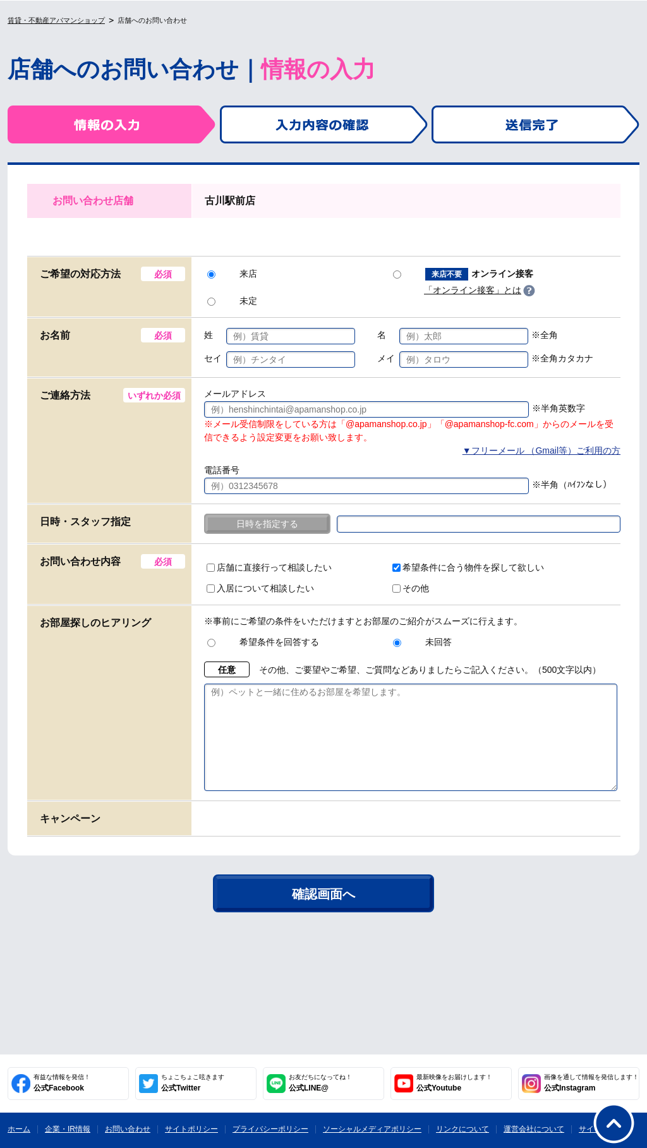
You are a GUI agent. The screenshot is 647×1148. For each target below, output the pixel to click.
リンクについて (462, 1129)
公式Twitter (192, 1082)
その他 (410, 588)
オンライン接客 (463, 274)
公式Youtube (454, 1082)
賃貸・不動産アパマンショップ (56, 20)
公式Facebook (61, 1082)
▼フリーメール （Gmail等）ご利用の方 (541, 450)
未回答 (422, 642)
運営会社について (534, 1129)
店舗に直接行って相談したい (269, 567)
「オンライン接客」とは (472, 290)
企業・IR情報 (67, 1129)
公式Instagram (591, 1082)
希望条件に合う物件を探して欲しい (468, 567)
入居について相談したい (260, 588)
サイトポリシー (191, 1129)
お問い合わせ (127, 1129)
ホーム (19, 1129)
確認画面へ (323, 913)
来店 (232, 274)
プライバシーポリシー (270, 1129)
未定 (232, 301)
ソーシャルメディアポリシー (372, 1129)
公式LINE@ (320, 1082)
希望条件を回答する (263, 642)
